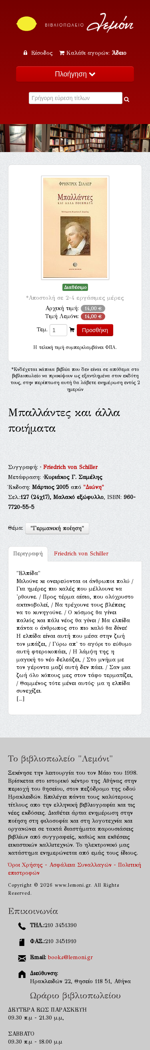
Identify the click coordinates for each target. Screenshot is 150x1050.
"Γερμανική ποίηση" (57, 528)
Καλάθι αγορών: (92, 53)
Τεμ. (42, 329)
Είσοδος (39, 53)
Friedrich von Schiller (70, 467)
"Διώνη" (93, 487)
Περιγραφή (28, 553)
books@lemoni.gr (70, 957)
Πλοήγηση (75, 74)
